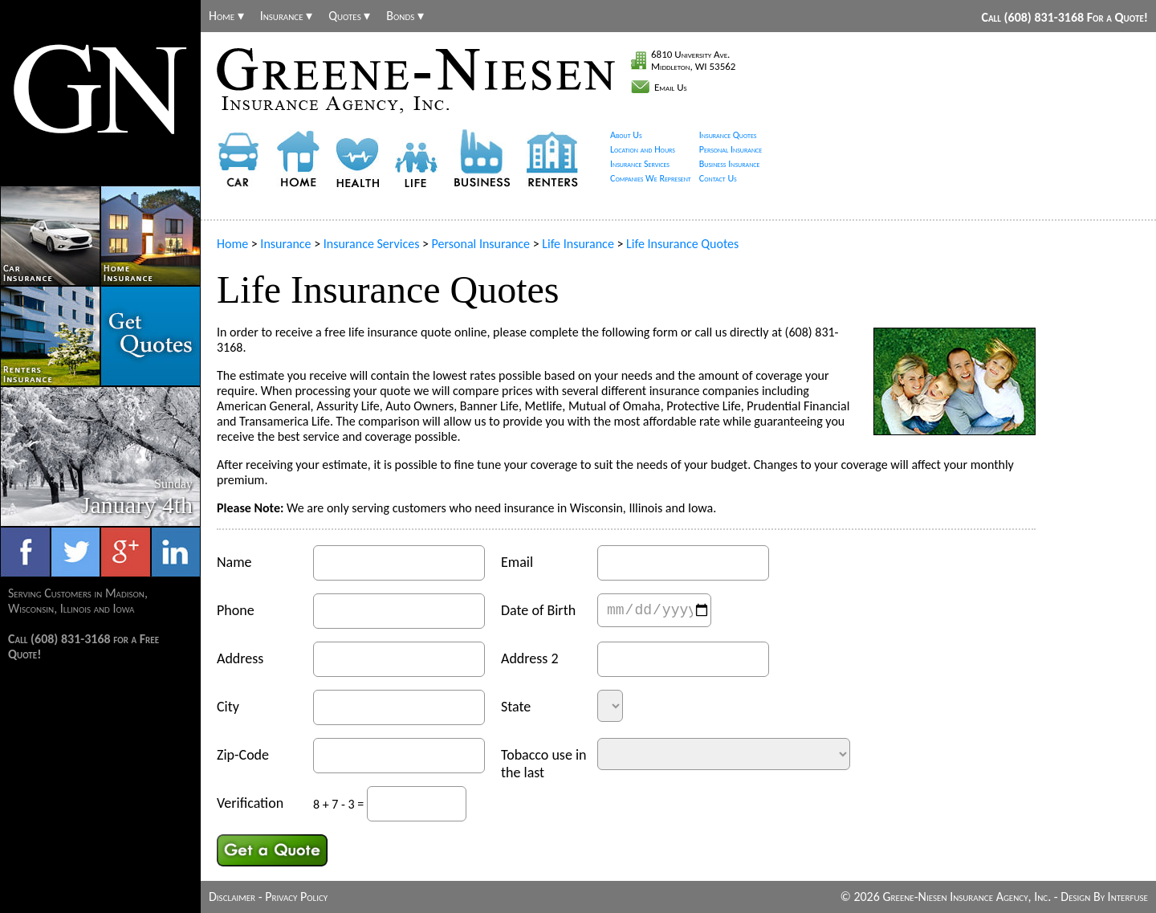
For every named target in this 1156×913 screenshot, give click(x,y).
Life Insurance (578, 243)
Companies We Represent (650, 178)
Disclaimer (232, 896)
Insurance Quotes (728, 135)
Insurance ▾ (286, 16)
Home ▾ (226, 16)
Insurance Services (640, 163)
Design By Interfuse (1104, 896)
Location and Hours (642, 149)
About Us (626, 135)
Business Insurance (729, 163)
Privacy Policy (296, 896)
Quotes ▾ (349, 16)
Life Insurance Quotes (682, 243)
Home (232, 243)
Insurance (285, 243)
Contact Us (718, 178)
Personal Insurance (731, 149)
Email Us (670, 87)
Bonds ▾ (405, 16)
